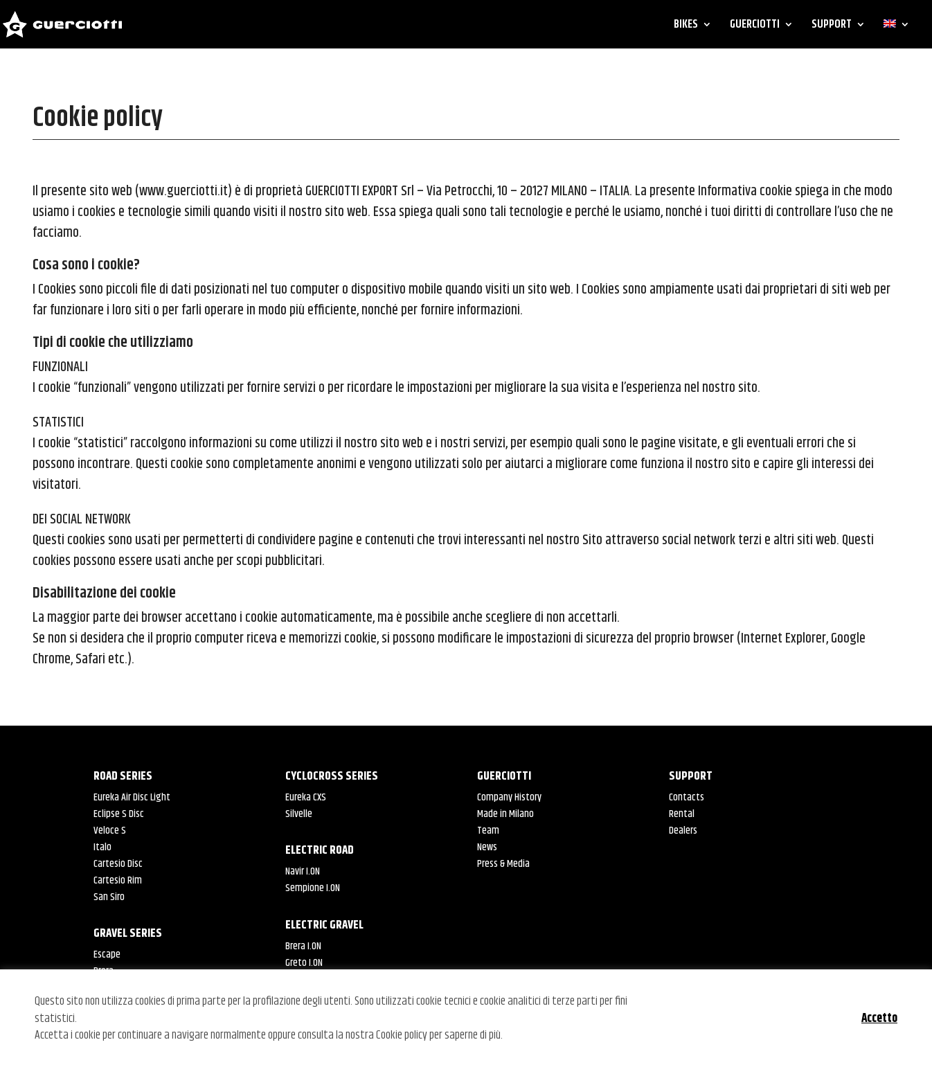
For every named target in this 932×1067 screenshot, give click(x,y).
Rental (681, 814)
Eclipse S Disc (118, 814)
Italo (102, 847)
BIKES (686, 26)
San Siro (109, 897)
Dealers (683, 831)
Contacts (686, 797)
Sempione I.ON (312, 888)
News (487, 847)
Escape (106, 954)
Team (488, 831)
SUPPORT (832, 26)
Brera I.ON (303, 946)
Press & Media (503, 864)
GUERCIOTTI (755, 26)
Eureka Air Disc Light (131, 797)
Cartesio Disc (118, 864)
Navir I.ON (302, 871)
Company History (509, 797)
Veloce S (109, 831)
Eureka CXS (305, 797)
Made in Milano (505, 814)
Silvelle (298, 814)
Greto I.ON (304, 963)
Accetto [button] (879, 1018)
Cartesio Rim (117, 880)
